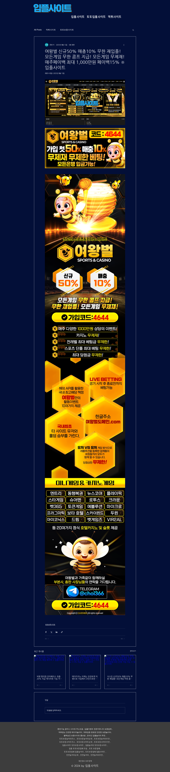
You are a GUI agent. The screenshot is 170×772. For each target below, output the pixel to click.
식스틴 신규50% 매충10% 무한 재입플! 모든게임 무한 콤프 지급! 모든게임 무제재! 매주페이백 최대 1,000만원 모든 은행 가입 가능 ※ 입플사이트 (120, 677)
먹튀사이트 (51, 30)
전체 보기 (133, 651)
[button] (133, 30)
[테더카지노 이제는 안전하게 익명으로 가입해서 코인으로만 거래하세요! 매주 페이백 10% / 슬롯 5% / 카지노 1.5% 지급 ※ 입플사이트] (85, 664)
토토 (78, 739)
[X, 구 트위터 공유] (51, 632)
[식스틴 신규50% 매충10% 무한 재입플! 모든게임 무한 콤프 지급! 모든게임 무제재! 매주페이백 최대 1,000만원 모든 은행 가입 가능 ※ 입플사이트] (120, 664)
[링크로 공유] (62, 632)
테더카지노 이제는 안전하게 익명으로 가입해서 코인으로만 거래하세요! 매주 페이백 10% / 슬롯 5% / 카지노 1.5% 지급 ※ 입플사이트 (85, 677)
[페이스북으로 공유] (46, 632)
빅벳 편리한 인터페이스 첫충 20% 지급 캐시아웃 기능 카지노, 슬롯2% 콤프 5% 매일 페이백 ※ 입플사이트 (49, 677)
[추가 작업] (124, 44)
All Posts (38, 30)
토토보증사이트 (67, 30)
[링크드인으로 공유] (57, 632)
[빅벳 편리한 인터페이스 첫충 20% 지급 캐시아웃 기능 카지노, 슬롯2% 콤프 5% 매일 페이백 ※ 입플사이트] (49, 664)
